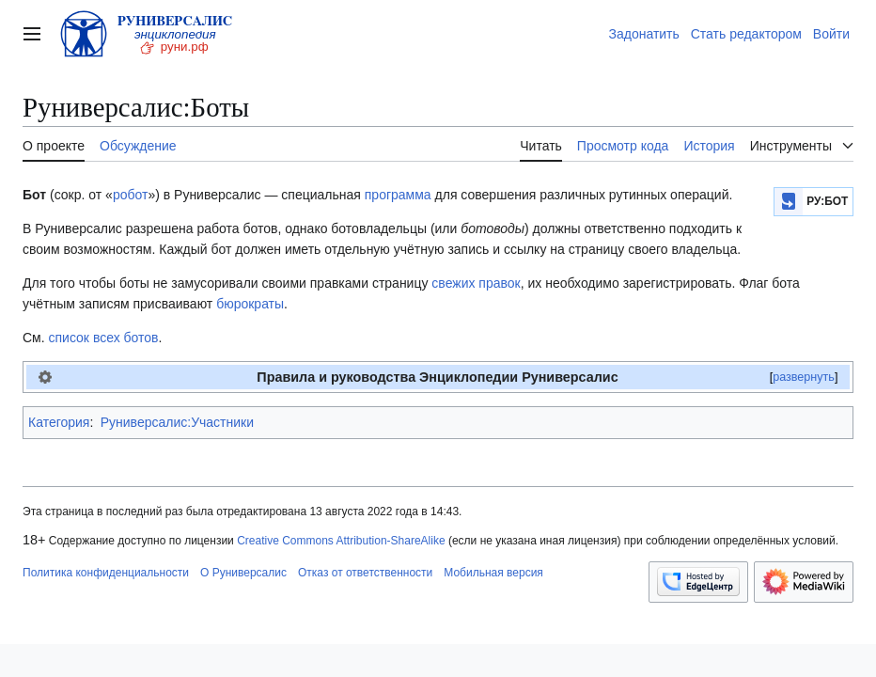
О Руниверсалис (243, 572)
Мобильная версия (493, 572)
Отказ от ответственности (365, 572)
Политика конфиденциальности (106, 572)
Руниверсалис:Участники (177, 422)
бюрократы (250, 303)
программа (398, 194)
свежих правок (475, 283)
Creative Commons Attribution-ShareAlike (341, 540)
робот (130, 194)
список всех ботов (104, 337)
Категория (58, 422)
